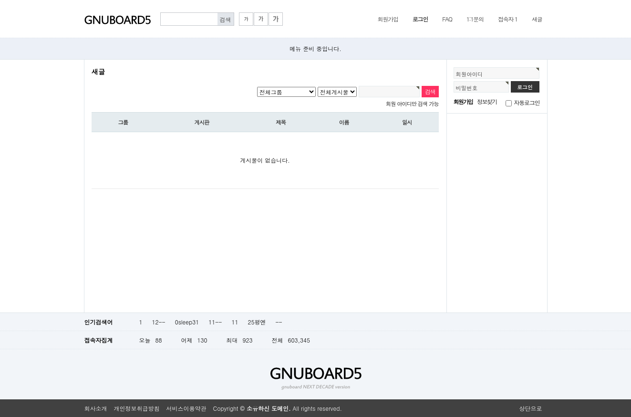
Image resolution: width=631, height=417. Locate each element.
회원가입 (388, 19)
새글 (537, 19)
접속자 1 (507, 19)
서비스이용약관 (186, 408)
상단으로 (530, 408)
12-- (159, 322)
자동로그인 (527, 102)
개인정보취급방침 (137, 408)
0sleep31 (187, 322)
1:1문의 (475, 19)
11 (234, 322)
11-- (215, 322)
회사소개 (95, 408)
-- (278, 322)
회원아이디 (469, 74)
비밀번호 (467, 88)
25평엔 (257, 322)
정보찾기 (487, 101)
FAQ (447, 19)
